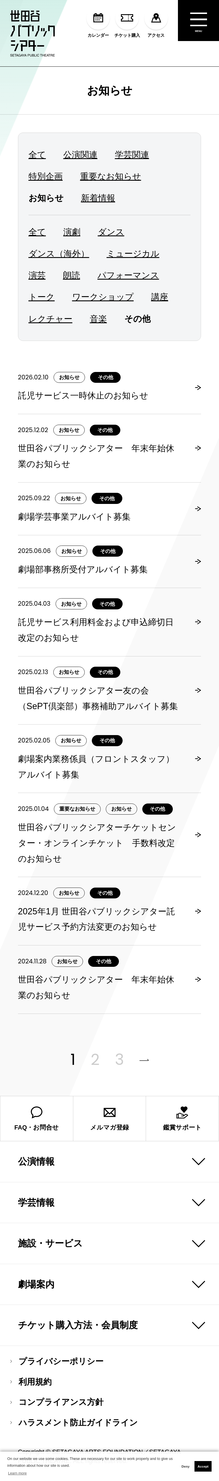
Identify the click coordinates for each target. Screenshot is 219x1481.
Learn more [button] (17, 1473)
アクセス (156, 22)
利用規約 (31, 1382)
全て (37, 154)
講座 (159, 297)
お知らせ (109, 90)
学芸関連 (132, 154)
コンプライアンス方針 (57, 1402)
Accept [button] (203, 1466)
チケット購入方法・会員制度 (78, 1325)
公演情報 (36, 1161)
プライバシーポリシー (57, 1361)
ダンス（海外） (59, 253)
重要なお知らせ (110, 176)
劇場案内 (36, 1284)
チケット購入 (127, 22)
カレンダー (98, 22)
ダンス (111, 232)
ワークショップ (103, 297)
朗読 (71, 275)
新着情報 (98, 198)
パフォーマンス (128, 275)
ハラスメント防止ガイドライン (74, 1423)
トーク (42, 297)
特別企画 (46, 176)
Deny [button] (185, 1466)
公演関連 (80, 154)
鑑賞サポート (182, 1118)
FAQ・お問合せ (36, 1118)
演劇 (71, 232)
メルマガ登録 (109, 1118)
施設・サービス (50, 1243)
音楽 (98, 319)
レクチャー (50, 319)
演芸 (37, 275)
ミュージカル (133, 253)
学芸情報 (36, 1202)
